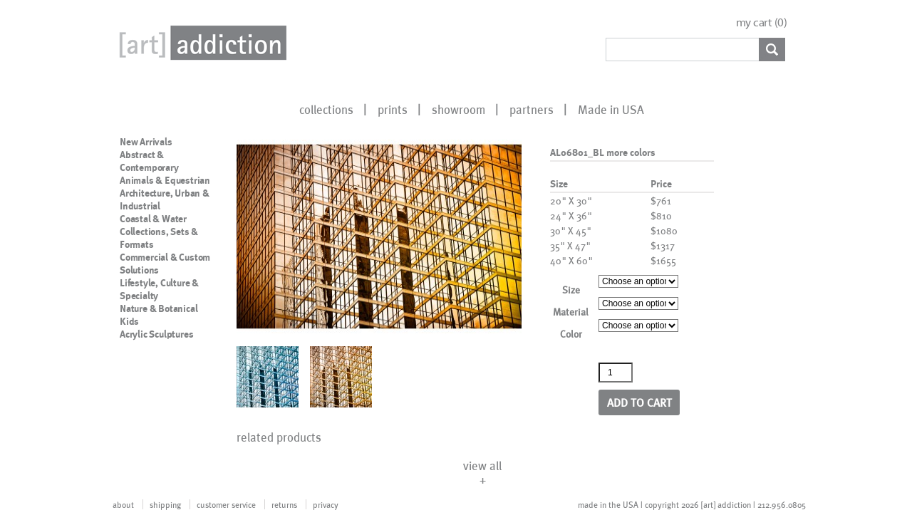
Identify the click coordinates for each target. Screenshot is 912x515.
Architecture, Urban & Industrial (164, 199)
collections (326, 109)
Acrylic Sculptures (156, 334)
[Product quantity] (615, 373)
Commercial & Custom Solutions (165, 263)
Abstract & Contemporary (149, 161)
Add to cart (639, 402)
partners (531, 109)
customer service (226, 504)
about (123, 504)
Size (571, 289)
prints (393, 109)
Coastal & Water (153, 218)
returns (284, 504)
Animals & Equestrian (165, 180)
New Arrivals (146, 141)
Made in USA (611, 109)
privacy (325, 504)
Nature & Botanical (158, 308)
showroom (458, 109)
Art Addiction (200, 43)
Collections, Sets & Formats (159, 238)
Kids (129, 321)
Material (571, 312)
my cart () (761, 22)
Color (571, 334)
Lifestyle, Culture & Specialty (159, 289)
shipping (165, 504)
